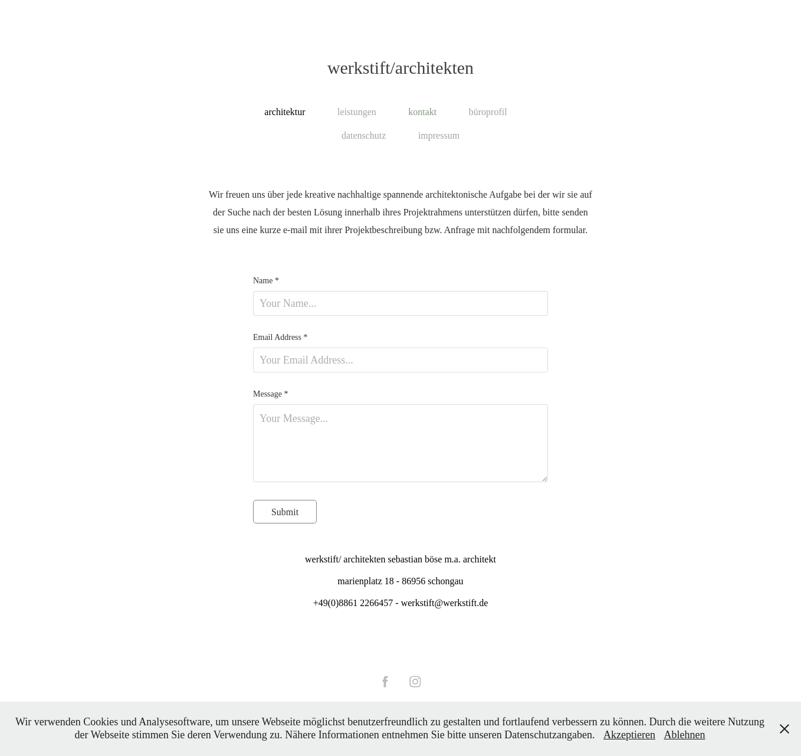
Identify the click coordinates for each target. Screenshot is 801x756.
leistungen (356, 112)
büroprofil (488, 112)
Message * (270, 394)
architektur (284, 112)
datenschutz (364, 135)
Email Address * (280, 337)
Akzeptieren (629, 735)
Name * (266, 281)
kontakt (422, 112)
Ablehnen (684, 735)
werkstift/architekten (400, 67)
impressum (438, 135)
